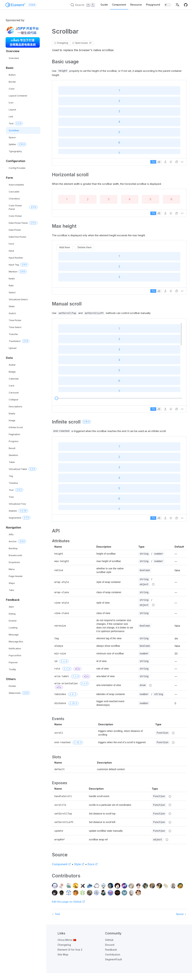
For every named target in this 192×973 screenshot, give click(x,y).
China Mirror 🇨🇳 (66, 939)
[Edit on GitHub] (171, 161)
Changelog (64, 944)
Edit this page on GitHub (68, 901)
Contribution (112, 954)
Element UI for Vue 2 (69, 949)
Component (119, 4)
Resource (136, 4)
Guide (104, 4)
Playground (153, 4)
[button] (177, 5)
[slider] (56, 398)
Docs (93, 864)
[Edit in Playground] (165, 161)
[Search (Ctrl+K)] (83, 5)
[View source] (182, 161)
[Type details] (153, 584)
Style (79, 864)
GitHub (109, 939)
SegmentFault (113, 959)
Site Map (62, 954)
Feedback (111, 949)
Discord (109, 944)
